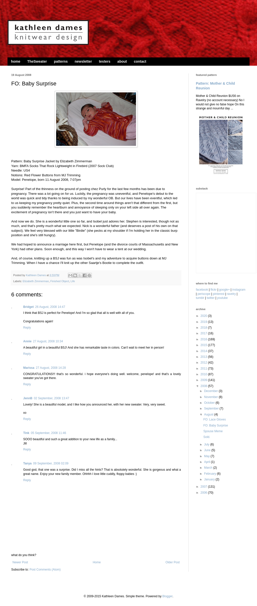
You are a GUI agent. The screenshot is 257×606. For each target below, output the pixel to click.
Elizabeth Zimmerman (36, 281)
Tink (26, 433)
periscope (203, 294)
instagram (239, 289)
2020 (204, 316)
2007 (204, 486)
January (210, 479)
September (212, 408)
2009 (204, 380)
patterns (61, 61)
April (207, 462)
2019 (204, 322)
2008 (204, 386)
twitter (211, 298)
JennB (27, 398)
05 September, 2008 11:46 (48, 433)
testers (104, 61)
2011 (204, 368)
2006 (204, 492)
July (207, 444)
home (15, 61)
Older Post (172, 562)
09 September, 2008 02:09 (50, 463)
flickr (214, 289)
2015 (204, 345)
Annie (27, 341)
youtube (222, 298)
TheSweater (37, 61)
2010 (204, 374)
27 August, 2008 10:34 (48, 341)
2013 (204, 357)
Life (73, 281)
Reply (27, 327)
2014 (204, 351)
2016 (204, 339)
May (207, 456)
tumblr (200, 298)
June (207, 450)
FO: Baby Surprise (215, 425)
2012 (204, 362)
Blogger (167, 596)
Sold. (206, 437)
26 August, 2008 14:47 (50, 307)
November (211, 397)
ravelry (231, 294)
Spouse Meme (213, 431)
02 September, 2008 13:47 (51, 398)
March (208, 467)
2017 (204, 333)
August (209, 414)
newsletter (83, 61)
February (210, 473)
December (211, 391)
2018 (204, 327)
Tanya (27, 463)
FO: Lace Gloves (214, 419)
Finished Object (59, 281)
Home (97, 562)
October (210, 402)
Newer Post (20, 562)
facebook (202, 289)
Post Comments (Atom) (45, 569)
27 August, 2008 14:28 (51, 368)
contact (140, 61)
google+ (224, 289)
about (122, 61)
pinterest (218, 294)
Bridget (28, 307)
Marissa (28, 368)
